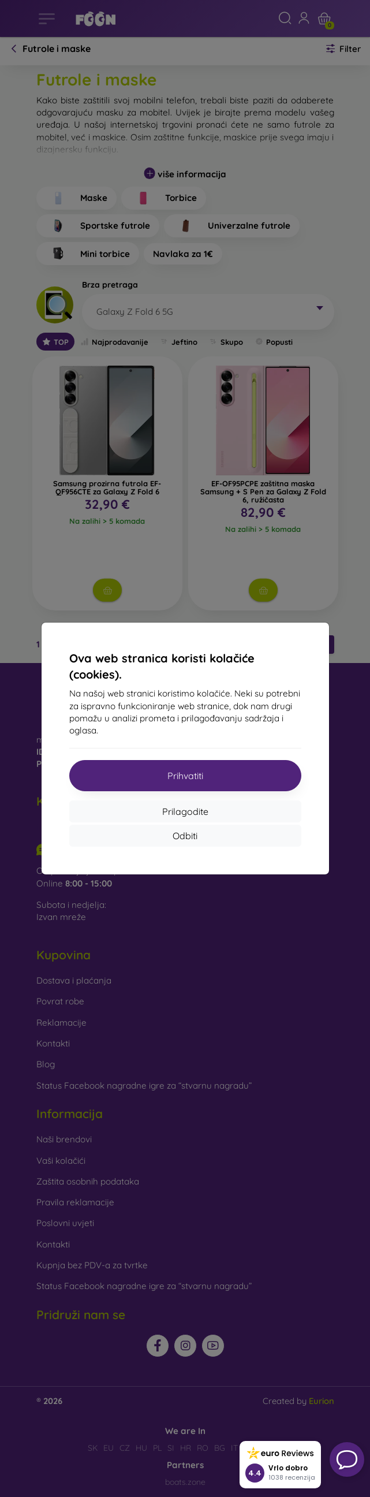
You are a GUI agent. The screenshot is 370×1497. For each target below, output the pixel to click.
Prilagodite (185, 811)
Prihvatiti (185, 775)
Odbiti (185, 835)
